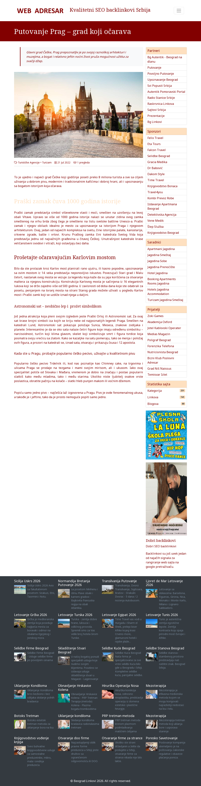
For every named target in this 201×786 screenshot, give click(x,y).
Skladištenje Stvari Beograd (72, 650)
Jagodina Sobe (157, 261)
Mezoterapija (156, 685)
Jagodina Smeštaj (159, 255)
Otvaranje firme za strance (122, 738)
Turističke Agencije (29, 162)
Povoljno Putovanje (160, 74)
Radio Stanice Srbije (161, 98)
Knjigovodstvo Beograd (163, 233)
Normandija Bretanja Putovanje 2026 (74, 583)
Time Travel (155, 180)
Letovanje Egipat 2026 (119, 615)
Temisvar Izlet (157, 375)
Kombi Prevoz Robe (160, 198)
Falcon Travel (156, 150)
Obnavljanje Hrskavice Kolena (74, 687)
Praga (122, 226)
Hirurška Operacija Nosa (120, 685)
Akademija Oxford (159, 322)
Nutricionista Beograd (162, 352)
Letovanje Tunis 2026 (162, 615)
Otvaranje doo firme (73, 738)
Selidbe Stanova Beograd (165, 648)
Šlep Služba (155, 227)
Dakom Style (156, 174)
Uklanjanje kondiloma (74, 715)
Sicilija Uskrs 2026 (27, 581)
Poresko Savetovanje (162, 738)
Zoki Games (155, 316)
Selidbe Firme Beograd (31, 648)
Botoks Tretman (26, 715)
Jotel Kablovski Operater (164, 328)
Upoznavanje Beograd (162, 80)
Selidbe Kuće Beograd (118, 648)
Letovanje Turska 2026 (75, 615)
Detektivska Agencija (161, 215)
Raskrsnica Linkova (160, 104)
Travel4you (155, 192)
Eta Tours (154, 144)
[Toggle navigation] (179, 10)
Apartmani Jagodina (161, 249)
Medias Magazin (158, 334)
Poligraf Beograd (159, 340)
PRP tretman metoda (118, 715)
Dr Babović (155, 168)
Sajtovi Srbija (156, 110)
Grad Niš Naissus (159, 369)
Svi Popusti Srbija (159, 86)
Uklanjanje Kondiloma (30, 685)
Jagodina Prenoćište (161, 267)
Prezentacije (156, 116)
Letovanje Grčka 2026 (30, 615)
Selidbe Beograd (158, 156)
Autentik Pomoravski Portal (166, 92)
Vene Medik (155, 221)
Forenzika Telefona (160, 346)
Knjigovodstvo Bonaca (162, 186)
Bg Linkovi (154, 122)
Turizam (47, 162)
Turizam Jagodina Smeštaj (165, 300)
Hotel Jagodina (157, 273)
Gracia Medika (157, 162)
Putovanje (154, 68)
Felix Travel (155, 138)
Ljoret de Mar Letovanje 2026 (164, 583)
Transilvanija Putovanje (119, 581)
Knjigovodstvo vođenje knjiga (31, 740)
